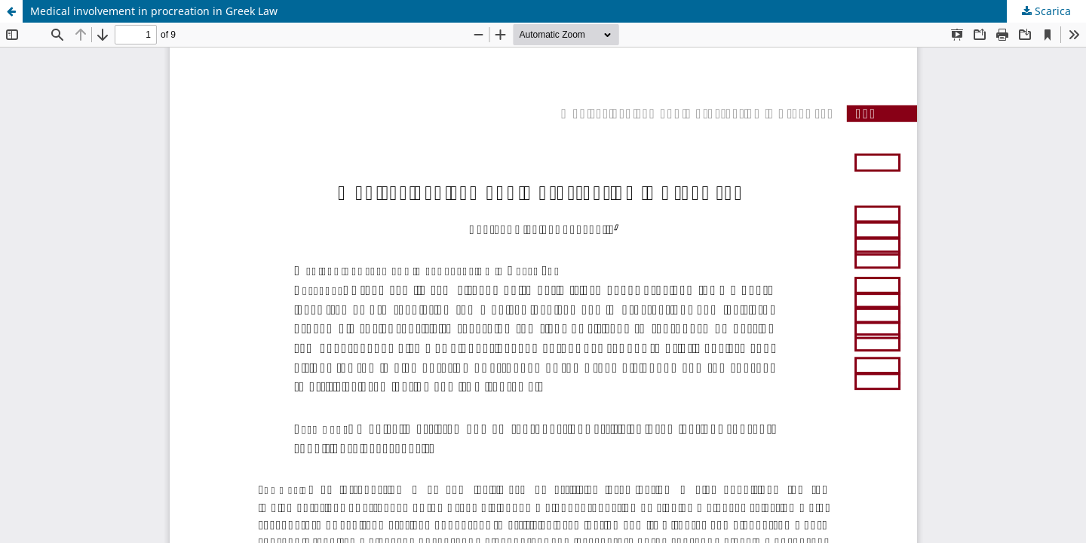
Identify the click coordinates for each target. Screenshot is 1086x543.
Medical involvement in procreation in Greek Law (154, 11)
